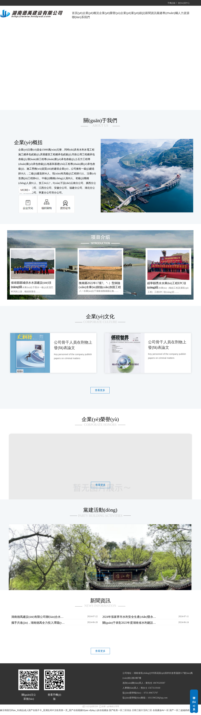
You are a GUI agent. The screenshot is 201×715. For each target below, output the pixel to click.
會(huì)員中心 (184, 3)
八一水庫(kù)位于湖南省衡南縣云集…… (99, 291)
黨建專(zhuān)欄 (167, 13)
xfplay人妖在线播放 (98, 710)
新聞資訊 (151, 13)
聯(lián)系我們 (81, 17)
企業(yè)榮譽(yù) (109, 13)
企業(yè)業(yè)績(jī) (132, 13)
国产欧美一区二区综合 (120, 710)
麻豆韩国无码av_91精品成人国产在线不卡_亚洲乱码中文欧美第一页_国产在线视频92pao (44, 710)
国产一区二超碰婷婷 (179, 710)
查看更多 (100, 390)
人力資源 (183, 13)
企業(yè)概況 (91, 13)
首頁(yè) (77, 13)
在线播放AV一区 (161, 710)
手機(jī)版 (171, 3)
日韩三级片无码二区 (142, 710)
